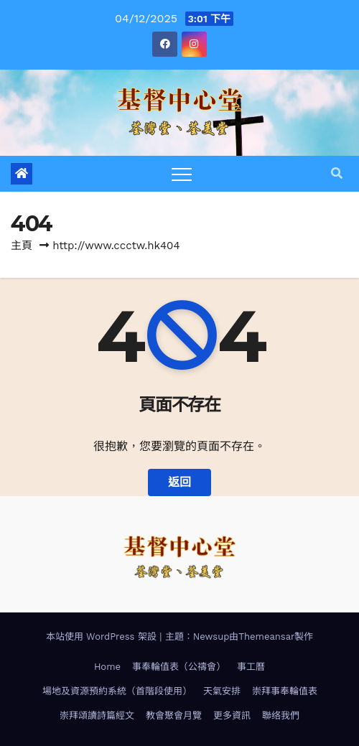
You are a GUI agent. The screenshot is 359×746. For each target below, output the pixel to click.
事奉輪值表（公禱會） (178, 666)
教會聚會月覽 (174, 715)
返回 (179, 482)
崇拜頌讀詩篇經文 (97, 715)
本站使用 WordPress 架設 (103, 636)
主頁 (21, 245)
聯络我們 (280, 715)
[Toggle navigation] (181, 174)
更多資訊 (232, 715)
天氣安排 (222, 691)
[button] (336, 173)
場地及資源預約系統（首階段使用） (117, 691)
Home (107, 666)
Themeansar (266, 636)
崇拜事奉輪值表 (284, 691)
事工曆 (251, 666)
